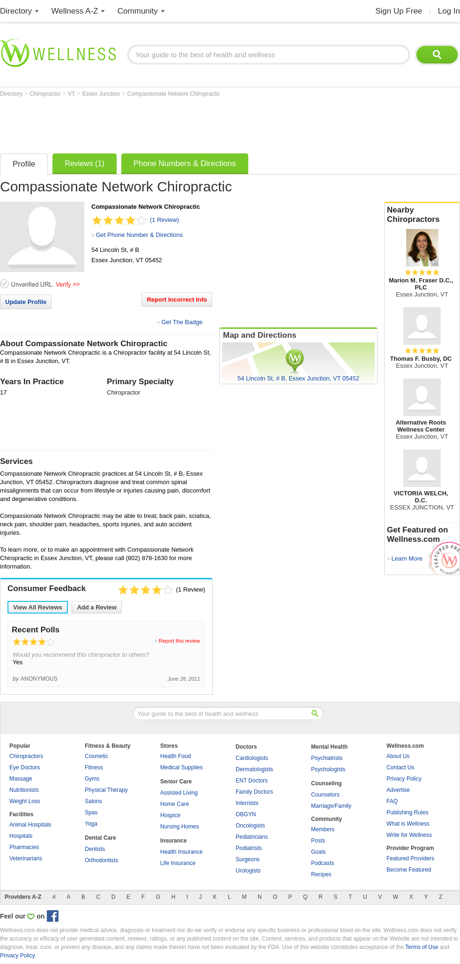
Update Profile (25, 301)
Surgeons (248, 859)
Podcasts (322, 863)
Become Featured (408, 869)
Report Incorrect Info (177, 299)
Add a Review (97, 607)
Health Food (175, 756)
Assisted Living (179, 792)
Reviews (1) (84, 163)
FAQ (392, 801)
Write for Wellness (409, 835)
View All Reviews (37, 607)
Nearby (422, 214)
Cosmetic (96, 756)
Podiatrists (249, 848)
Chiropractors (26, 756)
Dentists (95, 849)
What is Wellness (408, 823)
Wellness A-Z (75, 11)
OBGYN (246, 814)
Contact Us (400, 767)
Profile (24, 163)
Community (138, 11)
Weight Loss (24, 801)
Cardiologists (252, 758)
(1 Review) (164, 219)
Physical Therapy (106, 790)
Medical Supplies (181, 767)
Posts (318, 840)
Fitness (94, 767)
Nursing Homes (179, 826)
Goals (318, 852)
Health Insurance (181, 852)
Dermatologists (254, 769)
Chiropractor (46, 94)
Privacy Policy (404, 778)
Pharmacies (24, 847)
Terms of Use (421, 947)
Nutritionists (24, 790)
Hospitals (20, 836)
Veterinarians (25, 858)
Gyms (92, 778)
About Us (397, 756)
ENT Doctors (251, 780)
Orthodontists (101, 860)
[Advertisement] (170, 123)
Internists (247, 803)
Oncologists (250, 825)
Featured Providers (410, 858)
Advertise (398, 790)
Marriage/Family (331, 806)
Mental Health (329, 747)
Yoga (91, 823)
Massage (20, 778)
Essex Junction (101, 94)
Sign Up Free (398, 11)
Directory (16, 11)
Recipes (321, 874)
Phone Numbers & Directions (185, 163)
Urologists (248, 870)
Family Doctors (254, 792)
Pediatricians (252, 837)
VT (72, 94)
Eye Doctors (24, 767)
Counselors (325, 794)
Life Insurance (177, 863)
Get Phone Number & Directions (139, 234)
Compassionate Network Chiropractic (173, 94)
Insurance (173, 840)
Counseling (326, 783)
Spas (91, 812)
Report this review (179, 641)
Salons (93, 801)
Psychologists (328, 769)
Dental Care (100, 838)
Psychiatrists (326, 758)
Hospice (170, 815)
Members (322, 829)
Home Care (174, 804)
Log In (449, 11)
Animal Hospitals (30, 824)
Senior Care (176, 781)
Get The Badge (181, 322)
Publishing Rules (407, 812)
